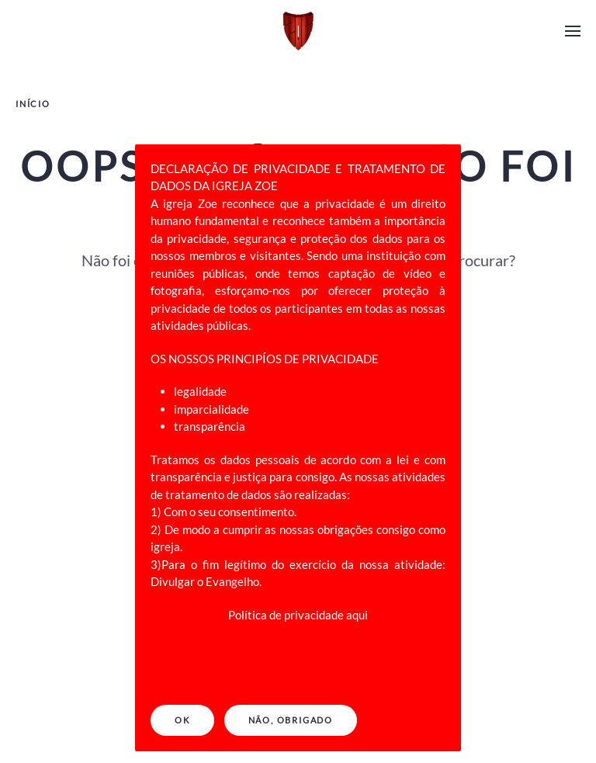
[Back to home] (298, 31)
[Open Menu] (572, 31)
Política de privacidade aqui (298, 615)
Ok (182, 720)
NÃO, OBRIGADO (290, 720)
